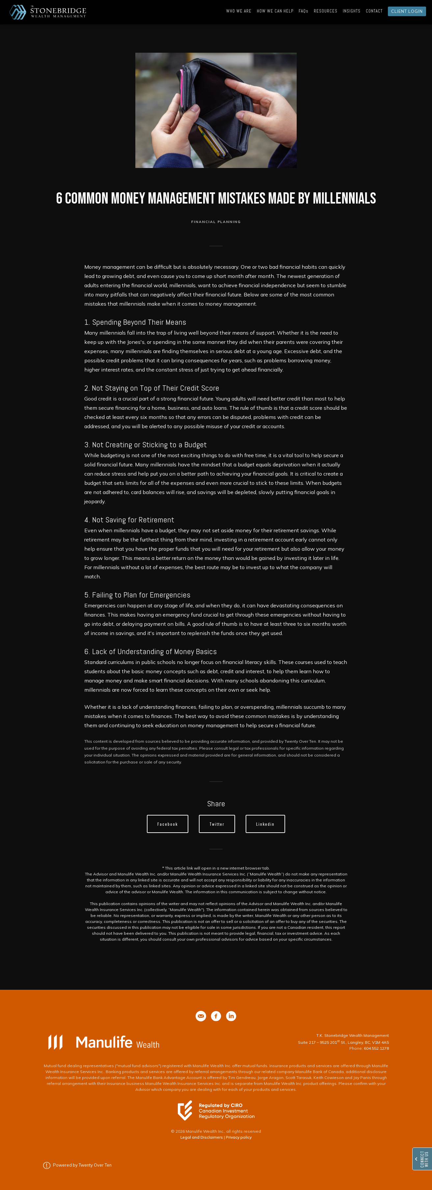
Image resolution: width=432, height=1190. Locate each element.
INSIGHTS (352, 11)
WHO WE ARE (239, 11)
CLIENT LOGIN (407, 11)
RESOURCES (326, 11)
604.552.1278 (376, 1048)
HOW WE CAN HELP (275, 11)
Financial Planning (216, 222)
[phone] (201, 1016)
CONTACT (374, 11)
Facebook (167, 824)
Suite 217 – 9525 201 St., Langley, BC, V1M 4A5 (343, 1042)
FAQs (304, 11)
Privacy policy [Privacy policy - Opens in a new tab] (239, 1137)
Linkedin (265, 824)
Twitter (217, 824)
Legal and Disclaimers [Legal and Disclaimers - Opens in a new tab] (201, 1137)
